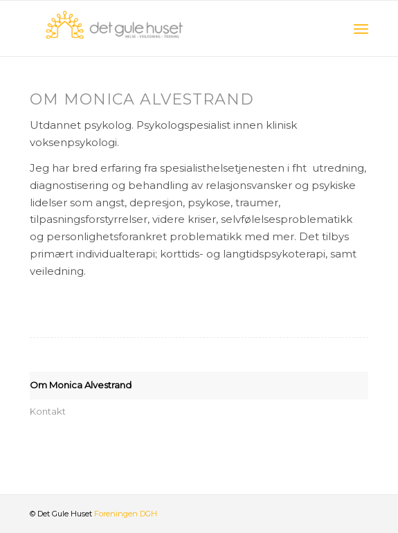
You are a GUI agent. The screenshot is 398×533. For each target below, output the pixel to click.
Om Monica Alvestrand (81, 384)
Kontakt (48, 411)
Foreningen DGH (125, 513)
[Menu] (361, 28)
